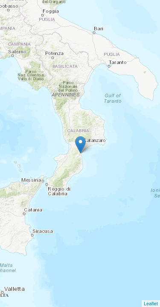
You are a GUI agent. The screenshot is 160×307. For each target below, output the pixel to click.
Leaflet (151, 303)
